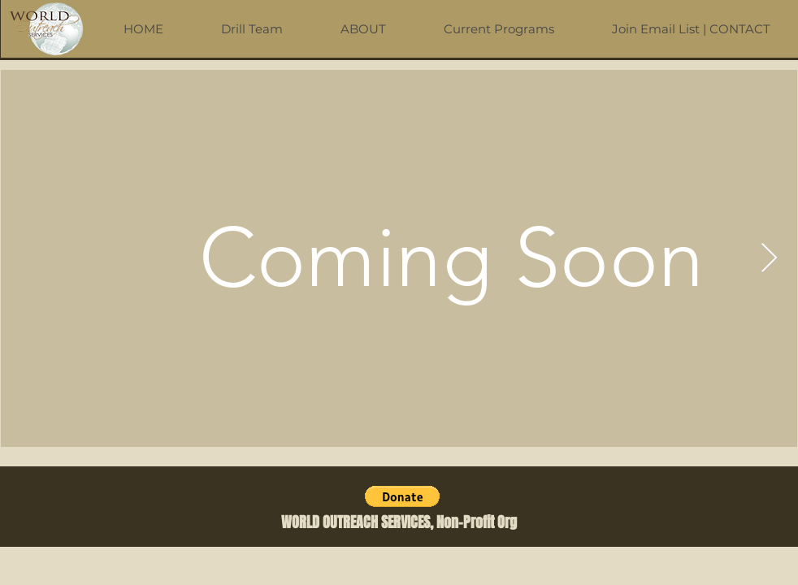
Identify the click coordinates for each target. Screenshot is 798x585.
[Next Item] (769, 259)
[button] (402, 496)
